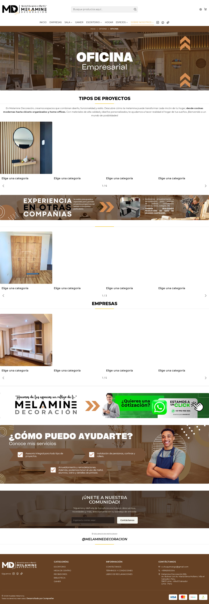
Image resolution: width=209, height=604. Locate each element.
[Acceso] (201, 9)
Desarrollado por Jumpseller (40, 598)
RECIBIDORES (60, 574)
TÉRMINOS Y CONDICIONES (119, 570)
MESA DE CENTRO (62, 570)
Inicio (93, 29)
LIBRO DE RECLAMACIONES (119, 574)
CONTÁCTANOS (113, 567)
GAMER (57, 581)
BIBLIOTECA (59, 578)
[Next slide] (205, 186)
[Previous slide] (4, 186)
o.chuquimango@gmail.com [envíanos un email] (173, 567)
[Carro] (205, 9)
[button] (94, 186)
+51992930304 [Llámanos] (166, 570)
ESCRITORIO (60, 567)
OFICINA (103, 29)
